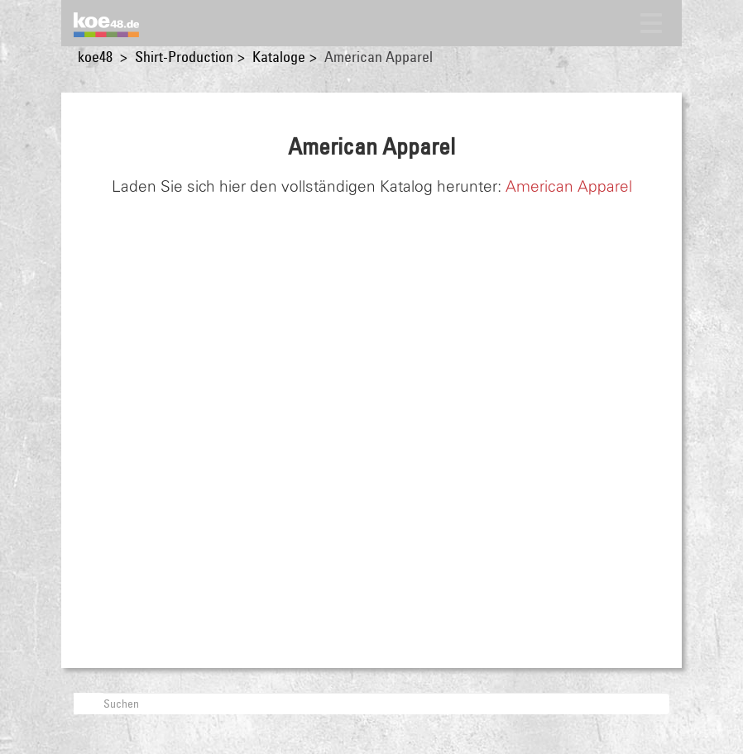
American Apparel (569, 187)
